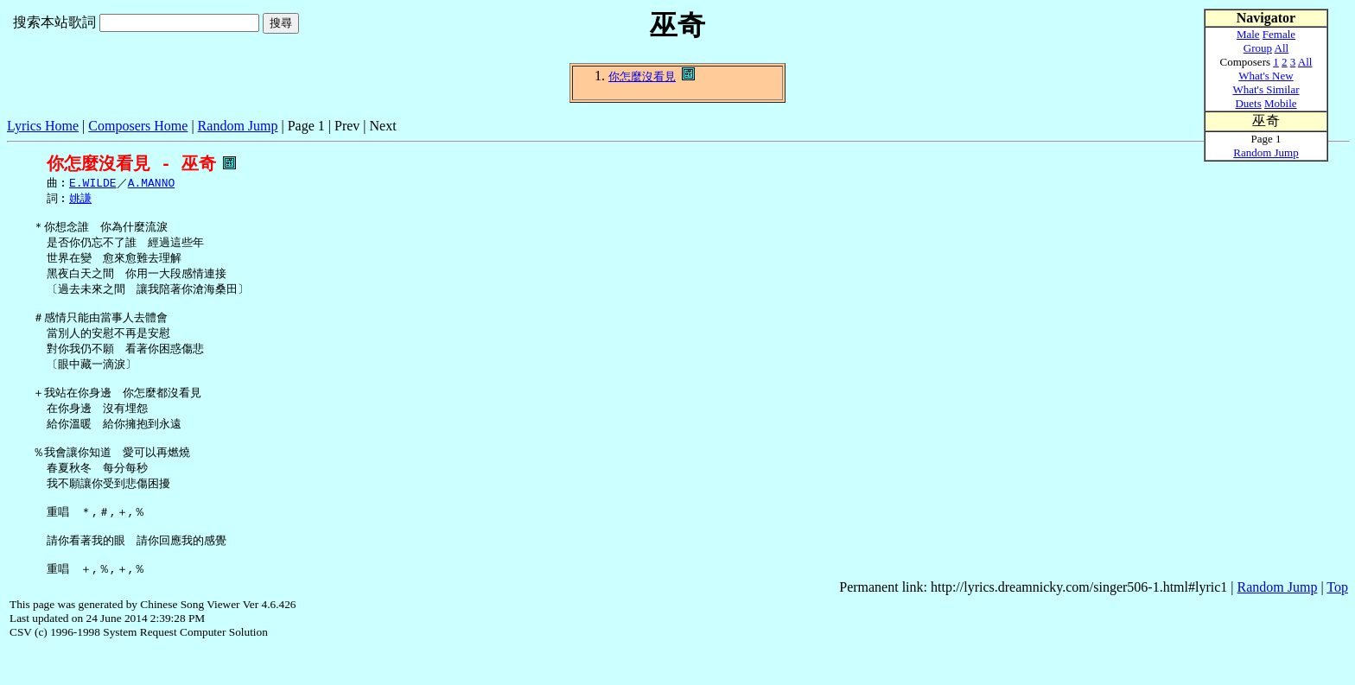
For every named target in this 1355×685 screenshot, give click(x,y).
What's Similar (1265, 89)
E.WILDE (93, 184)
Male (1248, 34)
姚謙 (80, 200)
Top (1337, 623)
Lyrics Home (43, 125)
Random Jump (238, 125)
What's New (1265, 75)
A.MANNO (151, 184)
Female (1279, 34)
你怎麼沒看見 (642, 76)
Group (1258, 47)
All (1282, 47)
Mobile (1280, 103)
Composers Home (138, 125)
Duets (1248, 103)
